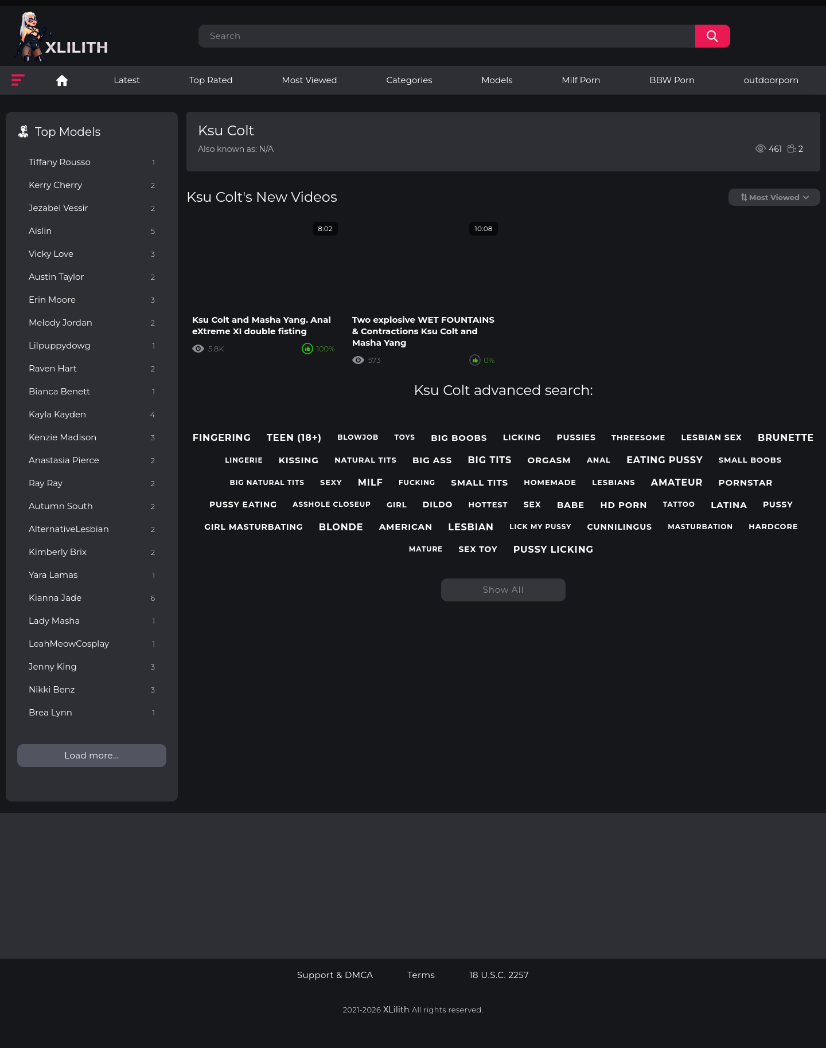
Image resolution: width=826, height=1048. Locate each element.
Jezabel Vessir (92, 207)
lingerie (244, 460)
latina (729, 505)
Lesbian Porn (62, 80)
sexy (331, 482)
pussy (778, 505)
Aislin (92, 230)
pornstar (746, 483)
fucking (417, 483)
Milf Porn (581, 80)
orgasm (549, 460)
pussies (576, 438)
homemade (550, 482)
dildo (438, 505)
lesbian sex (711, 438)
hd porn (623, 505)
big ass (432, 460)
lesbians (613, 482)
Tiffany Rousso (92, 162)
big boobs (459, 438)
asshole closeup (332, 504)
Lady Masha (92, 620)
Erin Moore (92, 299)
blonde (341, 527)
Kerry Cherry (92, 184)
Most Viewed (309, 80)
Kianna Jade (92, 597)
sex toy (477, 549)
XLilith (396, 1009)
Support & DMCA (335, 975)
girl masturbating (253, 527)
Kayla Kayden (92, 414)
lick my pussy (540, 527)
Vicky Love (92, 253)
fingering (222, 437)
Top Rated (211, 80)
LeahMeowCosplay (92, 643)
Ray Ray (92, 483)
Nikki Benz (92, 689)
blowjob (358, 437)
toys (405, 437)
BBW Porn (672, 80)
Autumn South (92, 505)
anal (599, 460)
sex (532, 505)
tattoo (679, 504)
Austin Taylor (92, 276)
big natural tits (266, 483)
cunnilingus (619, 527)
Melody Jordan (92, 322)
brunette (786, 437)
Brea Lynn (92, 712)
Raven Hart (92, 368)
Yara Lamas (92, 574)
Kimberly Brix (92, 551)
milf (370, 482)
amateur (677, 482)
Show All (503, 589)
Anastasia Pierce (92, 460)
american (406, 527)
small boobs (750, 460)
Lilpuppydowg (92, 345)
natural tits (365, 460)
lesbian (471, 527)
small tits (479, 483)
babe (571, 505)
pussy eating (243, 505)
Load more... (91, 755)
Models (496, 80)
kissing (299, 460)
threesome (638, 437)
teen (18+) (294, 437)
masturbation (700, 527)
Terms (421, 975)
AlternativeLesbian (92, 528)
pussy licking (553, 549)
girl (397, 504)
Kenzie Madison (92, 437)
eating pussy (664, 460)
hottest (488, 504)
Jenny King (92, 666)
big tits (489, 460)
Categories (409, 80)
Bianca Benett (92, 391)
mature (426, 549)
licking (522, 438)
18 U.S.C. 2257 (499, 975)
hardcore (773, 526)
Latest (127, 80)
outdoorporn (771, 80)
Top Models (67, 132)
